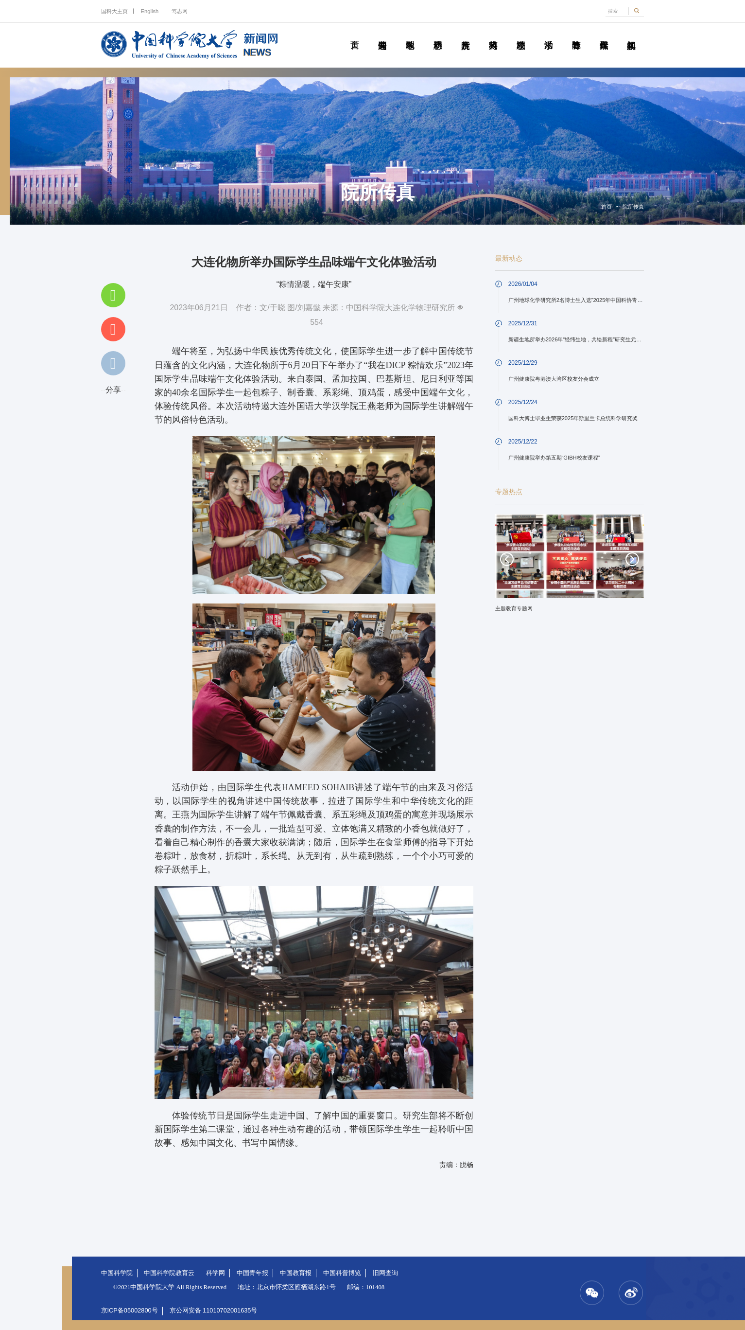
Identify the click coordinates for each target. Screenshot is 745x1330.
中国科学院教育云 (169, 1273)
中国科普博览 (342, 1273)
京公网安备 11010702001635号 (214, 1310)
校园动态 (521, 34)
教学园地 (410, 34)
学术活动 (548, 34)
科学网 (215, 1273)
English (150, 11)
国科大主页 (114, 11)
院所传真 (465, 34)
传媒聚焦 (604, 34)
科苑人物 (493, 34)
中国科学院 (117, 1273)
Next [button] (632, 559)
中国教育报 (296, 1273)
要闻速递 (382, 34)
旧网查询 (385, 1273)
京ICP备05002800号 (129, 1310)
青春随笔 (576, 34)
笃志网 (180, 11)
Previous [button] (507, 559)
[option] (569, 566)
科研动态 (437, 34)
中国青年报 (252, 1273)
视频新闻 (631, 34)
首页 (354, 34)
